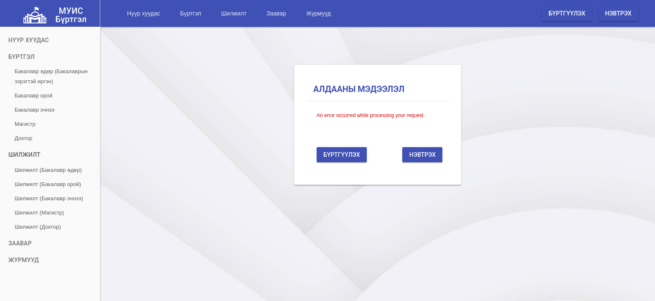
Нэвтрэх (618, 13)
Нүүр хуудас (143, 13)
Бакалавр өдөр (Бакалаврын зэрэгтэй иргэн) (51, 76)
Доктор (23, 138)
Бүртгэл (190, 13)
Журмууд (318, 13)
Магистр (25, 124)
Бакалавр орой (33, 95)
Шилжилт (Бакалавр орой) (48, 184)
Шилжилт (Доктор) (38, 227)
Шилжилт (233, 13)
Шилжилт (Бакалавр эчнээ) (49, 198)
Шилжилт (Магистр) (39, 212)
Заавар (276, 13)
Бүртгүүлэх (566, 13)
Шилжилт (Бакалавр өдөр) (48, 170)
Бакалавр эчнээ (34, 110)
